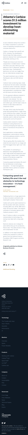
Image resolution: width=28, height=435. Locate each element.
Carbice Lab (5, 365)
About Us (4, 375)
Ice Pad (4, 363)
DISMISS (4, 433)
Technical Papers (6, 402)
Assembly (4, 326)
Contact (4, 385)
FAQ (3, 382)
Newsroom (6, 10)
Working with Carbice (8, 356)
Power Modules (6, 345)
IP (2, 331)
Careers (4, 378)
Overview (4, 341)
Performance (5, 328)
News (12, 10)
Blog (3, 405)
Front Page (5, 395)
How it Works (5, 323)
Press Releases (6, 397)
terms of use (20, 429)
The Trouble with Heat (8, 321)
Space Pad (5, 360)
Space (3, 343)
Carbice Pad (5, 358)
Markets (4, 337)
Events (3, 407)
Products (4, 352)
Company (4, 372)
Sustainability (5, 380)
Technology (5, 317)
